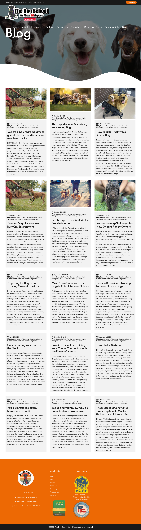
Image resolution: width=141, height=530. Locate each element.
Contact (15, 35)
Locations (36, 26)
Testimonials (112, 26)
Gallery (49, 26)
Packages (62, 26)
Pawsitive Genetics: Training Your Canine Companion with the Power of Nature (69, 348)
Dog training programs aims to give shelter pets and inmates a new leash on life (25, 135)
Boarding (76, 26)
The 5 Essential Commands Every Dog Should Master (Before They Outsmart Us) (112, 411)
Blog (124, 26)
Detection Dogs (93, 26)
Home (14, 26)
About (24, 26)
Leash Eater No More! (109, 345)
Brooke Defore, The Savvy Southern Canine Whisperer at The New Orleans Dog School (24, 127)
